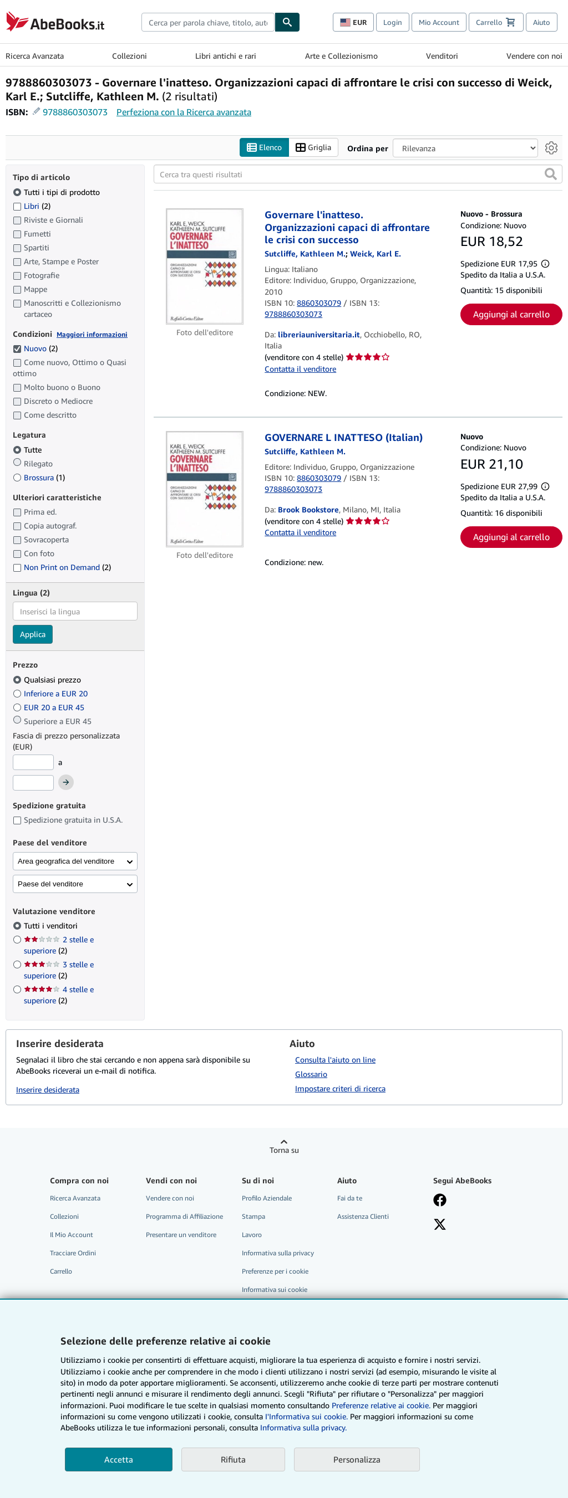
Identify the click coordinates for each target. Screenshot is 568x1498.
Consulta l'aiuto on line (335, 1059)
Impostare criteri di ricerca (340, 1088)
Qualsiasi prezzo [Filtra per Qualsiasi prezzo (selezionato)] (48, 679)
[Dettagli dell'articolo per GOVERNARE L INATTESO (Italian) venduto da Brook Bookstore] (205, 489)
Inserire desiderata (47, 1089)
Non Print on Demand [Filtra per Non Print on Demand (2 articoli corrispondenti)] (62, 567)
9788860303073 (75, 111)
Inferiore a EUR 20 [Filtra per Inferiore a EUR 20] (51, 693)
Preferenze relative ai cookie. (381, 1405)
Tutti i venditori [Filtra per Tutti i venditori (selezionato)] (52, 925)
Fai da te (349, 1198)
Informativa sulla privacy (278, 1253)
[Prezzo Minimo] (33, 762)
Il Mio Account (71, 1234)
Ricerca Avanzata (35, 55)
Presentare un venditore (181, 1234)
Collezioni (129, 55)
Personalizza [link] (357, 1459)
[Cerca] (287, 22)
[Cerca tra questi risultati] (358, 174)
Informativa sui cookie (274, 1289)
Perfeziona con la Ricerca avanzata (183, 111)
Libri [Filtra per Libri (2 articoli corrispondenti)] (31, 206)
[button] (551, 174)
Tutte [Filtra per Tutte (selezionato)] (28, 449)
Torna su (284, 1150)
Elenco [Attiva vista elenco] (264, 147)
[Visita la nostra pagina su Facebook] (440, 1201)
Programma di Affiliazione (184, 1216)
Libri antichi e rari (225, 55)
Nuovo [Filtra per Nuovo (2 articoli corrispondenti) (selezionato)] (35, 348)
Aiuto (541, 22)
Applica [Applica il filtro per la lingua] (32, 634)
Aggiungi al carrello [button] (511, 314)
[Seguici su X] (440, 1225)
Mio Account (439, 22)
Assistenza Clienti (363, 1216)
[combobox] (208, 22)
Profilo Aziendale (267, 1198)
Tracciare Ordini (73, 1253)
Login (392, 22)
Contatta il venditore (300, 368)
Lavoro (252, 1234)
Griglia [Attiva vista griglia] (313, 147)
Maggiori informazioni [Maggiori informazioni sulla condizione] (92, 334)
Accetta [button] (118, 1459)
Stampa (253, 1216)
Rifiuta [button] (233, 1459)
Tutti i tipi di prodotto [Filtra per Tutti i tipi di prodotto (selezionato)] (57, 192)
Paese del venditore (50, 884)
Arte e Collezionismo (341, 55)
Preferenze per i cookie (275, 1271)
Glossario (311, 1074)
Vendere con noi (534, 55)
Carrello (61, 1271)
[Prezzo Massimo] (33, 783)
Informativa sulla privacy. (303, 1427)
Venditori (442, 55)
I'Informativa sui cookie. (306, 1416)
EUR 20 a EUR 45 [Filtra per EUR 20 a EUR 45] (50, 707)
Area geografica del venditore (66, 861)
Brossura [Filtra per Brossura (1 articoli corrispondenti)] (39, 477)
